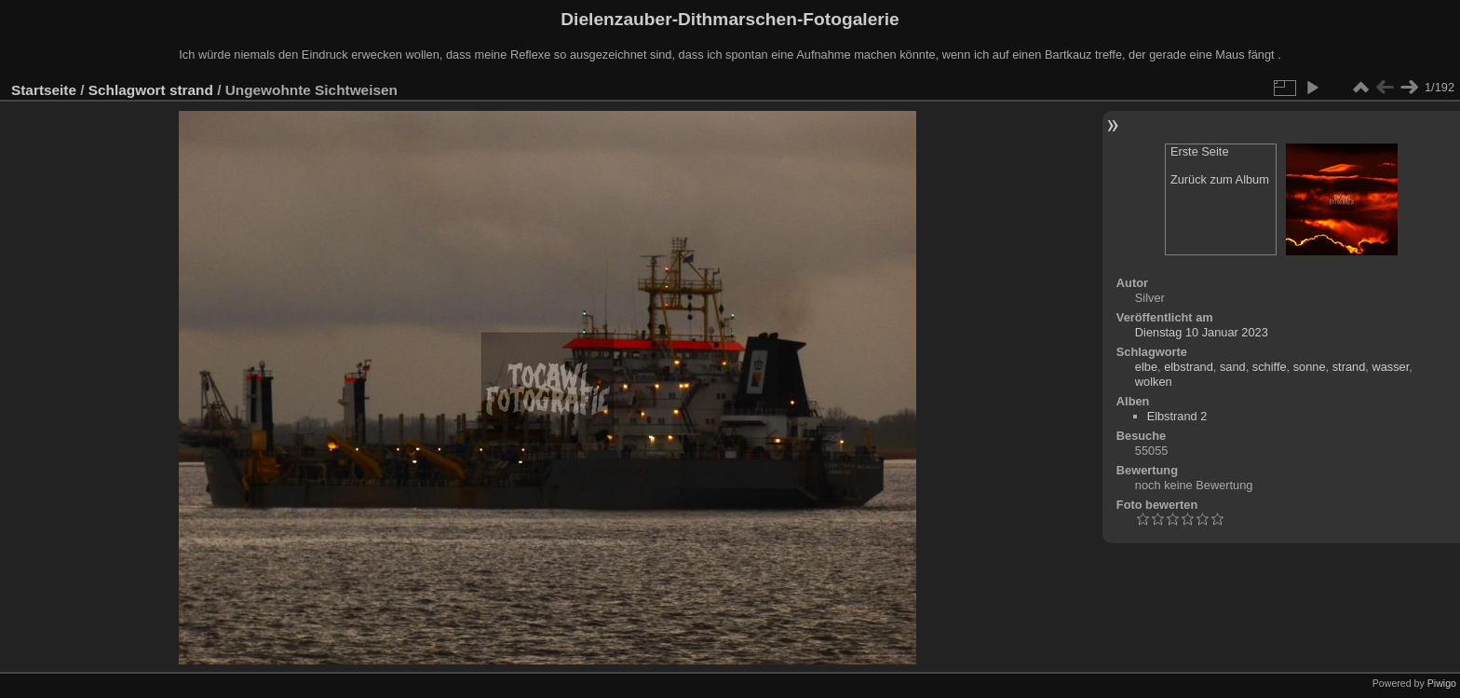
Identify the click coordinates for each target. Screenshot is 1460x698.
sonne (1309, 367)
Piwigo (1441, 683)
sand (1233, 367)
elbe (1146, 367)
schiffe (1269, 367)
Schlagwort (127, 90)
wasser (1390, 367)
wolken (1153, 382)
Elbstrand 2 (1177, 416)
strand (191, 90)
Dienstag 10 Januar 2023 (1201, 332)
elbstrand (1188, 367)
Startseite (43, 90)
